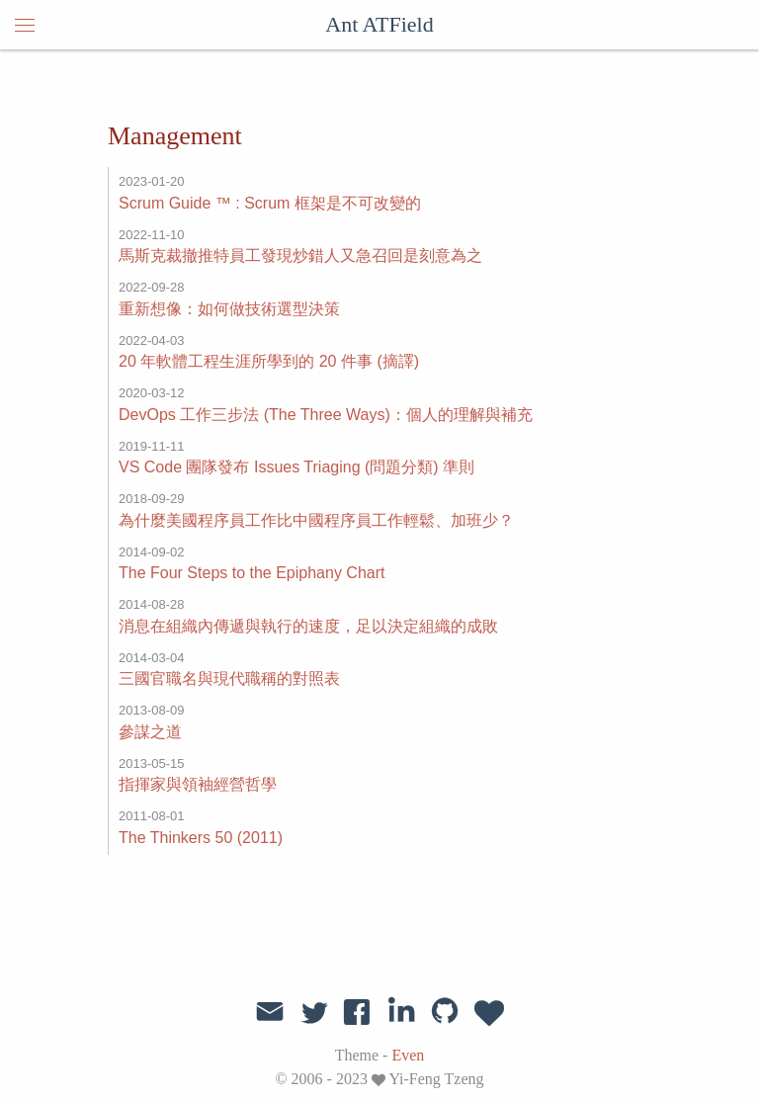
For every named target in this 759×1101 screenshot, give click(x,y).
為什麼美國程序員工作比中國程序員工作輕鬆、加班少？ (316, 520)
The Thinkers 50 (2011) (201, 837)
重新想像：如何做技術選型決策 (229, 308)
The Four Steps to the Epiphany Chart (251, 572)
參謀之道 (150, 731)
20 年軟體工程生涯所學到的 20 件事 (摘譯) (269, 361)
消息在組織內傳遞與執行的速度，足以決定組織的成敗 (308, 626)
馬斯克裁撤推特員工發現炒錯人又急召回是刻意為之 (300, 255)
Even (407, 1055)
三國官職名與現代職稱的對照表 (229, 678)
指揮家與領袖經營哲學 (198, 784)
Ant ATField (379, 24)
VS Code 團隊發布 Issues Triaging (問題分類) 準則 (296, 467)
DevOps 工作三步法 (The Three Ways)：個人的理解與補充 (326, 414)
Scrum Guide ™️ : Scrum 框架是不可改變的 (270, 203)
